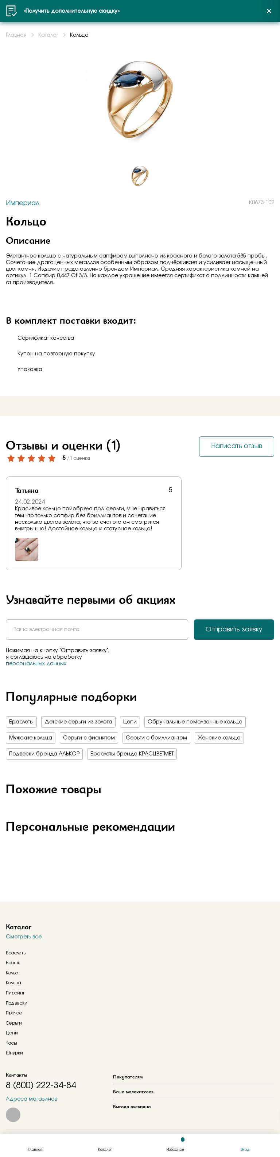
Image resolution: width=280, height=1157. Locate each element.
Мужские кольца (30, 738)
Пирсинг (15, 993)
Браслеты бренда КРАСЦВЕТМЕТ (132, 754)
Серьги (14, 1023)
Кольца (13, 983)
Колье (12, 973)
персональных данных (36, 663)
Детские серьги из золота (78, 722)
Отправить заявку (234, 629)
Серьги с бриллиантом (156, 738)
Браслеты (21, 722)
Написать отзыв (236, 446)
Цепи (130, 722)
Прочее (14, 1013)
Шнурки (14, 1053)
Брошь (13, 963)
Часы (11, 1043)
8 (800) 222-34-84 (41, 1085)
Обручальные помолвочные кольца (195, 722)
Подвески (16, 1003)
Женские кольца (219, 738)
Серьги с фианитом (89, 738)
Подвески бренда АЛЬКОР (44, 754)
